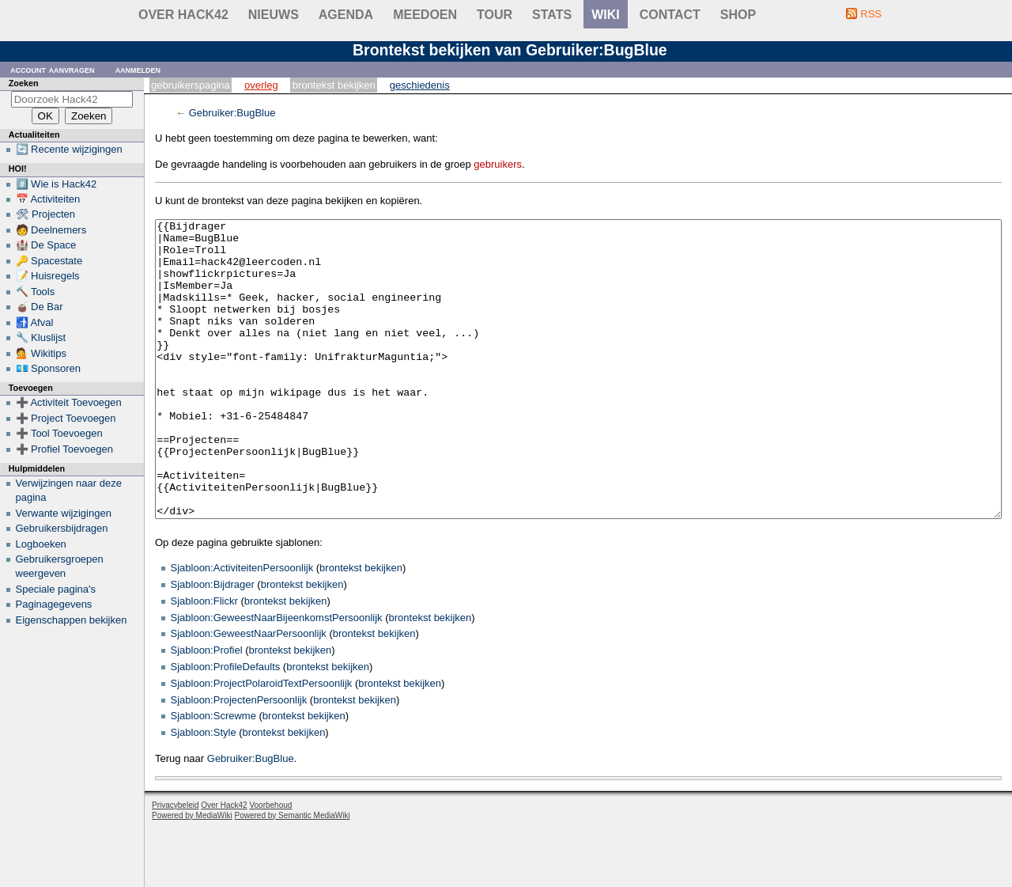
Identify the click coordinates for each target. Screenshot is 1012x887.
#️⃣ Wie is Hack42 (56, 184)
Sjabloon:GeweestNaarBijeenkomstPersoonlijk (277, 677)
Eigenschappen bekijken (71, 620)
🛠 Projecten (46, 214)
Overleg (261, 85)
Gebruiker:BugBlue (232, 113)
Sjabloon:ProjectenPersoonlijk (239, 759)
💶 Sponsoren (48, 368)
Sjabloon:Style (203, 792)
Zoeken (24, 83)
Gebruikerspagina (190, 85)
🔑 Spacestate (49, 261)
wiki (605, 14)
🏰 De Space (46, 245)
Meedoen (425, 14)
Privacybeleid (175, 864)
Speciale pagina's (56, 589)
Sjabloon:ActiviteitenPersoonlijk (242, 627)
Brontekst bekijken (334, 85)
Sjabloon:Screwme (213, 775)
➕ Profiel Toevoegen (64, 449)
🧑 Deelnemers (51, 230)
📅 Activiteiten (48, 199)
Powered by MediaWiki (192, 874)
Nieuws (273, 14)
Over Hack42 (183, 14)
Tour (494, 14)
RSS (871, 14)
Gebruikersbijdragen (62, 528)
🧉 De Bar (39, 307)
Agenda (346, 14)
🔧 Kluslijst (41, 337)
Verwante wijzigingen (63, 513)
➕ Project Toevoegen (66, 418)
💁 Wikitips (41, 353)
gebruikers (498, 164)
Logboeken (41, 544)
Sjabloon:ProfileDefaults (226, 726)
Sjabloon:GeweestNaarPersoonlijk (249, 693)
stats (552, 14)
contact (670, 14)
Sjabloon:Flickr (204, 660)
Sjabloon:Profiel (207, 709)
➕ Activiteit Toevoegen (69, 402)
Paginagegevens (54, 604)
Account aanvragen (52, 69)
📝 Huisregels (48, 276)
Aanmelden (138, 69)
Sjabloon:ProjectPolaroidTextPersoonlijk (262, 743)
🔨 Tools (35, 292)
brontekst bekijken (360, 627)
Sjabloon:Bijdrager (213, 644)
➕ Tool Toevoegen (59, 433)
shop (738, 14)
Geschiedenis (420, 85)
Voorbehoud (270, 864)
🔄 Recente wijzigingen (69, 149)
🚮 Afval (35, 322)
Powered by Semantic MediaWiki (292, 874)
